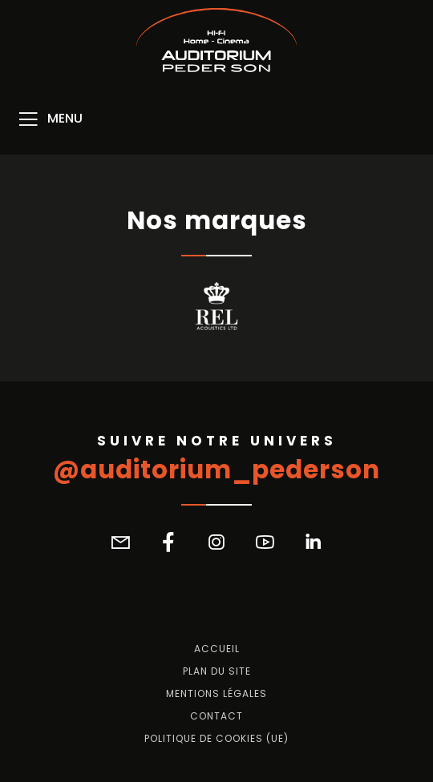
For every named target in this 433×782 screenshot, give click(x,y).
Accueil (217, 649)
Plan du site (217, 671)
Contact (216, 716)
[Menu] (49, 119)
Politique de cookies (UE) (216, 739)
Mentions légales (216, 694)
